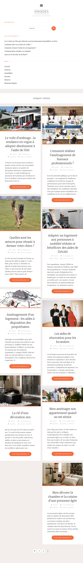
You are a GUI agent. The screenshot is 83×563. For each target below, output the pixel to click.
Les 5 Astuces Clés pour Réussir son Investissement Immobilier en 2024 (30, 41)
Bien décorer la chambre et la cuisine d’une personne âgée (62, 497)
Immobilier (8, 73)
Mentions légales (10, 83)
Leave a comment (26, 157)
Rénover (7, 80)
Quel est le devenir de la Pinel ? (16, 54)
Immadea (41, 11)
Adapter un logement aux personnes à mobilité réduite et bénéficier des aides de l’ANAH (62, 244)
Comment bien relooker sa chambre (17, 51)
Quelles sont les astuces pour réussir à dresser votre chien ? (20, 242)
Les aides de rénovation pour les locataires (62, 338)
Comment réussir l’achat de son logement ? (20, 48)
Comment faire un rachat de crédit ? (17, 44)
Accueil (7, 66)
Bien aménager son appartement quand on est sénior (62, 413)
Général (7, 70)
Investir (7, 76)
